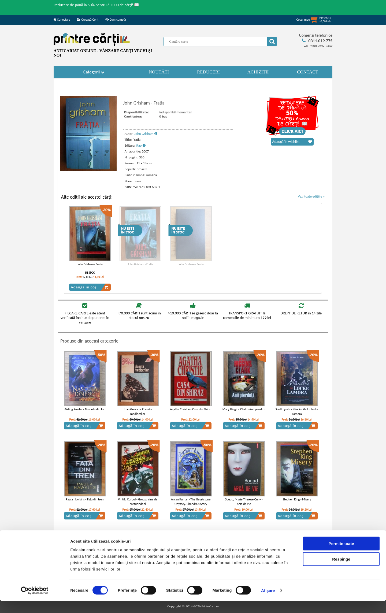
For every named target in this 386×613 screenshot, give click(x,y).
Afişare (268, 602)
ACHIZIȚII (258, 72)
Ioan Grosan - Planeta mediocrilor (138, 411)
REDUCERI (208, 72)
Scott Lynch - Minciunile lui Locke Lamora (297, 411)
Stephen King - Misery (297, 499)
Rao (141, 145)
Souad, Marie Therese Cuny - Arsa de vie (244, 501)
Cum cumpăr (115, 19)
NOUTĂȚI (159, 72)
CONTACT (307, 72)
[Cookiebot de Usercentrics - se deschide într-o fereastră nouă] (34, 603)
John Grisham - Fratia (89, 264)
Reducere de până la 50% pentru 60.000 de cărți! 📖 (96, 4)
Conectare (62, 19)
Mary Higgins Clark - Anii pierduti (243, 409)
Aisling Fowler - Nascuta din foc (84, 409)
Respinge (341, 571)
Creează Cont (87, 19)
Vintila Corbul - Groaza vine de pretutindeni (137, 501)
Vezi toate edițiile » (311, 196)
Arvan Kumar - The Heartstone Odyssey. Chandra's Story (191, 501)
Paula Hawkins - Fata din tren (85, 499)
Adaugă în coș (89, 287)
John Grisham (145, 134)
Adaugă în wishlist (292, 141)
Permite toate (341, 555)
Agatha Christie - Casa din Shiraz (190, 409)
